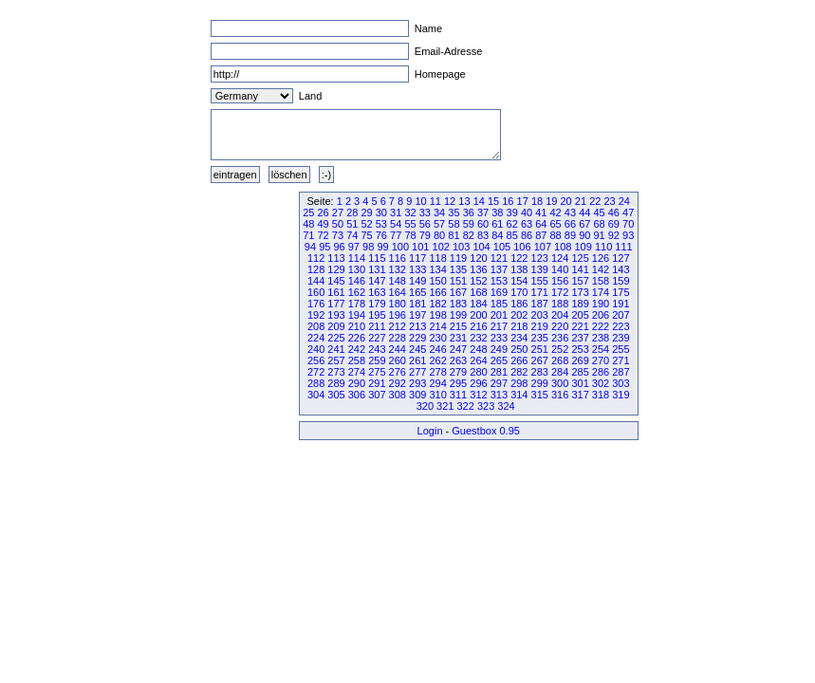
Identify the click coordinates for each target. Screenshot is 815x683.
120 (478, 258)
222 (600, 326)
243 (376, 349)
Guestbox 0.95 (486, 430)
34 (439, 212)
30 (381, 212)
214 (437, 326)
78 (410, 235)
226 (356, 337)
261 (417, 360)
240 (315, 349)
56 (425, 224)
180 (397, 303)
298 (519, 383)
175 (620, 292)
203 (539, 315)
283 (539, 372)
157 (579, 280)
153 (499, 280)
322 (465, 406)
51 (352, 224)
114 (356, 258)
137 (499, 269)
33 (425, 212)
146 (356, 280)
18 (537, 201)
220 (559, 326)
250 (519, 349)
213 (417, 326)
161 (335, 292)
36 (468, 212)
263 (458, 360)
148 (397, 280)
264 (478, 360)
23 (609, 201)
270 (600, 360)
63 (526, 224)
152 (478, 280)
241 (335, 349)
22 (595, 201)
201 (499, 315)
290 (356, 383)
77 (395, 235)
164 (397, 292)
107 (542, 246)
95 (324, 246)
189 (579, 303)
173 (579, 292)
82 (468, 235)
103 (461, 246)
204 (559, 315)
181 (417, 303)
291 (376, 383)
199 (458, 315)
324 (505, 406)
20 (566, 201)
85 (512, 235)
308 (397, 394)
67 (584, 224)
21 (580, 201)
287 (620, 372)
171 (539, 292)
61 (497, 224)
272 (315, 372)
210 (356, 326)
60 (483, 224)
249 (499, 349)
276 (397, 372)
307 (376, 394)
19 (551, 201)
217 (499, 326)
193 (335, 315)
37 (483, 212)
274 (356, 372)
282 (519, 372)
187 (539, 303)
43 (570, 212)
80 (439, 235)
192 (315, 315)
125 (579, 258)
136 (478, 269)
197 (417, 315)
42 (556, 212)
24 (624, 201)
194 (356, 315)
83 (483, 235)
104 (481, 246)
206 (600, 315)
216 (478, 326)
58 (453, 224)
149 (417, 280)
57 (439, 224)
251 (539, 349)
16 (507, 201)
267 (539, 360)
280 (478, 372)
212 (397, 326)
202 (519, 315)
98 (368, 246)
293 (417, 383)
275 (376, 372)
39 (512, 212)
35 (453, 212)
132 (397, 269)
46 (614, 212)
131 (376, 269)
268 (559, 360)
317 (579, 394)
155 (539, 280)
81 (453, 235)
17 (522, 201)
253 (579, 349)
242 (356, 349)
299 (539, 383)
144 (315, 280)
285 (579, 372)
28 (352, 212)
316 (559, 394)
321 (445, 406)
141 (579, 269)
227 (376, 337)
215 (458, 326)
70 (628, 224)
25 (308, 212)
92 (614, 235)
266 (519, 360)
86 (526, 235)
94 (310, 246)
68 (598, 224)
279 (458, 372)
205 (579, 315)
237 (579, 337)
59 (468, 224)
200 (478, 315)
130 (356, 269)
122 (519, 258)
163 (376, 292)
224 (315, 337)
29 (366, 212)
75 (366, 235)
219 (539, 326)
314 (519, 394)
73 (337, 235)
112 (315, 258)
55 (410, 224)
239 (620, 337)
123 (539, 258)
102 (441, 246)
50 (337, 224)
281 (499, 372)
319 (620, 394)
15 (493, 201)
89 (570, 235)
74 (352, 235)
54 (395, 224)
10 (420, 201)
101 (420, 246)
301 (579, 383)
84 (497, 235)
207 (620, 315)
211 (376, 326)
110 (603, 246)
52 (366, 224)
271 (620, 360)
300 (559, 383)
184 (478, 303)
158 (600, 280)
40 (526, 212)
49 (323, 224)
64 (540, 224)
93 (628, 235)
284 (559, 372)
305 (335, 394)
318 (600, 394)
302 (600, 383)
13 (464, 201)
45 (598, 212)
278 (437, 372)
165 (417, 292)
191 (620, 303)
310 (437, 394)
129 (335, 269)
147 (376, 280)
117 (417, 258)
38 (497, 212)
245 (417, 349)
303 (620, 383)
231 (458, 337)
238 (600, 337)
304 (315, 394)
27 (337, 212)
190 (600, 303)
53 (381, 224)
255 (620, 349)
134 (437, 269)
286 (600, 372)
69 (614, 224)
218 (519, 326)
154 (519, 280)
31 (395, 212)
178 (356, 303)
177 (335, 303)
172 (559, 292)
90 (584, 235)
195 (376, 315)
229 (417, 337)
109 (582, 246)
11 (435, 201)
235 (539, 337)
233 (499, 337)
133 (417, 269)
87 (540, 235)
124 (559, 258)
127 (620, 258)
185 (499, 303)
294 (437, 383)
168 (478, 292)
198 (437, 315)
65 (556, 224)
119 (458, 258)
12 (449, 201)
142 (600, 269)
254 (600, 349)
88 (556, 235)
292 (397, 383)
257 (335, 360)
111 (623, 246)
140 (559, 269)
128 (315, 269)
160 (315, 292)
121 (499, 258)
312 (478, 394)
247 (458, 349)
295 (458, 383)
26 (323, 212)
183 (458, 303)
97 (354, 246)
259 (376, 360)
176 (315, 303)
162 (356, 292)
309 (417, 394)
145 (335, 280)
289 (335, 383)
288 (315, 383)
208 (315, 326)
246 (437, 349)
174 (600, 292)
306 (356, 394)
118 (437, 258)
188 (559, 303)
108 (562, 246)
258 (356, 360)
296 (478, 383)
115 (376, 258)
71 (308, 235)
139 (539, 269)
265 (499, 360)
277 (417, 372)
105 (501, 246)
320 (425, 406)
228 (397, 337)
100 (400, 246)
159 (620, 280)
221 (579, 326)
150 (437, 280)
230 (437, 337)
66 (570, 224)
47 (628, 212)
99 (382, 246)
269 (579, 360)
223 (620, 326)
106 (521, 246)
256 (315, 360)
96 (338, 246)
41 (540, 212)
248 (478, 349)
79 (425, 235)
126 (600, 258)
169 (499, 292)
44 (584, 212)
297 (499, 383)
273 (335, 372)
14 (479, 201)
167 (458, 292)
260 (397, 360)
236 (559, 337)
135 (458, 269)
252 (559, 349)
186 (519, 303)
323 (485, 406)
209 (335, 326)
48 (308, 224)
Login (430, 430)
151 (458, 280)
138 (519, 269)
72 (323, 235)
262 (437, 360)
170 (519, 292)
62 (512, 224)
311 (458, 394)
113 (335, 258)
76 (381, 235)
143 (620, 269)
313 (499, 394)
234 (519, 337)
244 (397, 349)
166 (437, 292)
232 (478, 337)
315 (539, 394)
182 (437, 303)
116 (397, 258)
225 (335, 337)
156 (559, 280)
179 (376, 303)
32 (410, 212)
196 (397, 315)
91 (598, 235)
